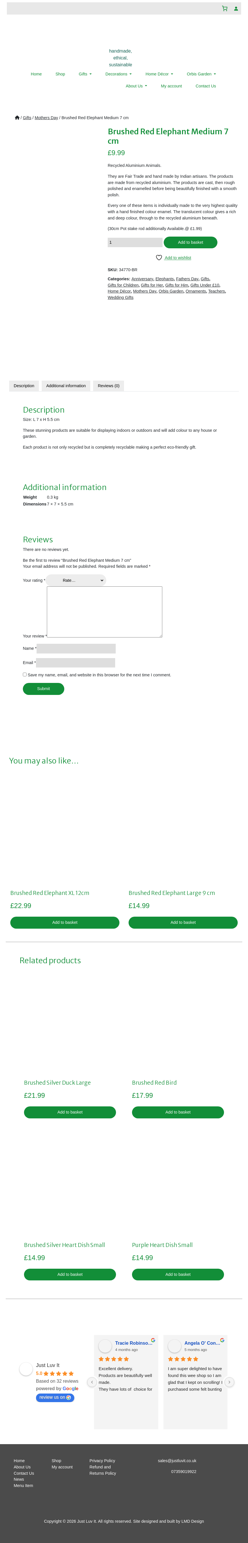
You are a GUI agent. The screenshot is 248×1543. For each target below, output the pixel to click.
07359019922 (183, 1471)
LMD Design (192, 1521)
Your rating (34, 580)
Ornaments (196, 291)
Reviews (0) (108, 385)
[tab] (24, 386)
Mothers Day (46, 117)
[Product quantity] (135, 242)
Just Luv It (47, 1365)
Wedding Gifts (120, 297)
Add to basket (190, 242)
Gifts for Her (152, 285)
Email (29, 662)
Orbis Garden (200, 74)
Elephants (164, 279)
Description (24, 385)
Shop (60, 74)
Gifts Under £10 (204, 285)
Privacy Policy (102, 1460)
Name (30, 648)
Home (36, 74)
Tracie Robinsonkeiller (134, 1343)
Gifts (84, 74)
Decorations (117, 74)
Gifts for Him (176, 285)
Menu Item (23, 1485)
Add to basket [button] (64, 922)
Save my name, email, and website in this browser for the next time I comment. (99, 675)
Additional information (66, 385)
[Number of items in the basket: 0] (225, 8)
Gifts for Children (123, 285)
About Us (135, 86)
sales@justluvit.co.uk (177, 1460)
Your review (35, 636)
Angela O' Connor (204, 1343)
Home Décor (157, 74)
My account (171, 86)
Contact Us (206, 86)
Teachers (216, 291)
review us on (55, 1397)
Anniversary (142, 279)
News (19, 1479)
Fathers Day (187, 279)
